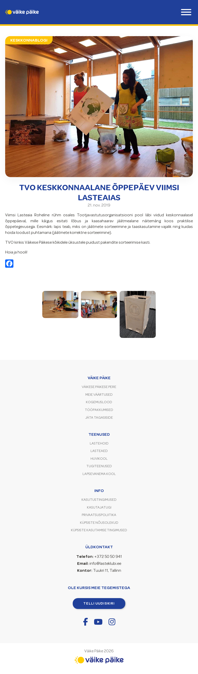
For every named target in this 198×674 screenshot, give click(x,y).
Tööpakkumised (99, 410)
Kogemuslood (99, 402)
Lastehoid (99, 443)
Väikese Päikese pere (99, 387)
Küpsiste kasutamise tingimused (99, 530)
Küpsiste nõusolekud (99, 523)
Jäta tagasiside (99, 417)
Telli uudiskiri (99, 603)
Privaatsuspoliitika (99, 515)
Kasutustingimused (99, 500)
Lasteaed (99, 451)
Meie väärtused (99, 395)
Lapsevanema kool (99, 474)
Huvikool (99, 459)
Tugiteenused (99, 466)
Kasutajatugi (99, 507)
